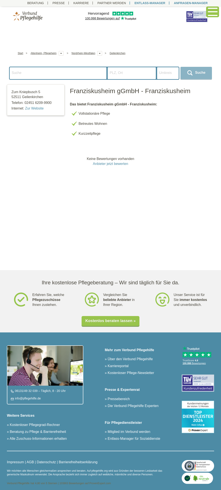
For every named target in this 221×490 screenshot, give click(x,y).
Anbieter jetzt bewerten (110, 164)
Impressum (15, 462)
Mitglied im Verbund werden (128, 432)
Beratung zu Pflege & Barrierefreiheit (37, 432)
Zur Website (34, 108)
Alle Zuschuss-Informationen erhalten (38, 438)
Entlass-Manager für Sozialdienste (133, 438)
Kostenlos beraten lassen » (110, 321)
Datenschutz (46, 462)
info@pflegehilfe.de (27, 398)
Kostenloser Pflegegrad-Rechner (34, 425)
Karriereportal (117, 366)
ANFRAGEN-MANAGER (191, 3)
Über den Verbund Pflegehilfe (130, 359)
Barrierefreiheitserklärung (78, 462)
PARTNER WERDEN (112, 3)
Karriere (81, 3)
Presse (58, 3)
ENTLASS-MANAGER (149, 3)
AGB (30, 462)
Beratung (35, 3)
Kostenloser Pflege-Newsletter (130, 373)
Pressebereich (118, 399)
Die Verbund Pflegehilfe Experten (132, 406)
